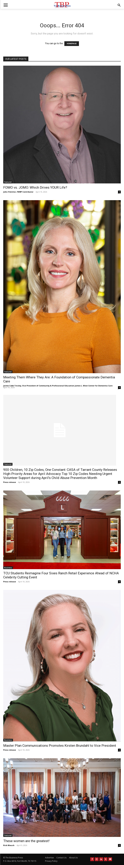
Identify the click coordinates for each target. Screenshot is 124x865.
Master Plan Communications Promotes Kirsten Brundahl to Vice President (59, 746)
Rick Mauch (8, 845)
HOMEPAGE (72, 44)
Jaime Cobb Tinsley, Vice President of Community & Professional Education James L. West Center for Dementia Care (57, 385)
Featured (8, 182)
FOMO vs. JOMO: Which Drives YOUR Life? (35, 187)
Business (8, 568)
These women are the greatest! (26, 841)
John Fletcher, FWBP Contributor (18, 192)
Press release (9, 482)
